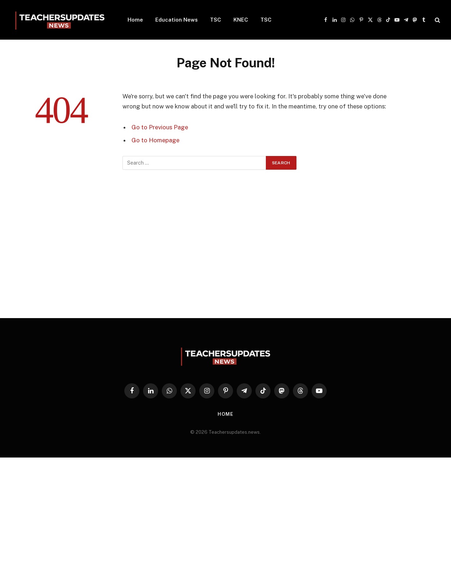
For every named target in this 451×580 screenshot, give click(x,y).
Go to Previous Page (159, 127)
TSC (215, 20)
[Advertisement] (225, 252)
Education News (176, 20)
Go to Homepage (155, 140)
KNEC (240, 20)
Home (135, 20)
